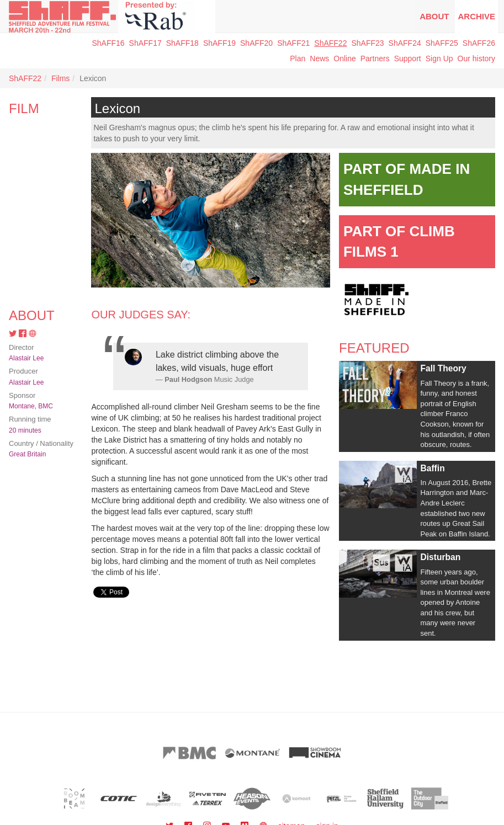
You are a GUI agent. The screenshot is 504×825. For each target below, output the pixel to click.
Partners (375, 58)
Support (407, 58)
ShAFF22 (330, 43)
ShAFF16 (108, 43)
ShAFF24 (405, 43)
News (319, 58)
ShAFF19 (219, 43)
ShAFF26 (479, 43)
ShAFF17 (145, 43)
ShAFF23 (367, 43)
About (434, 16)
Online (344, 58)
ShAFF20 (256, 43)
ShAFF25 (442, 43)
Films (60, 78)
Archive (476, 16)
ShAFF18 (182, 43)
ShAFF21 (293, 43)
